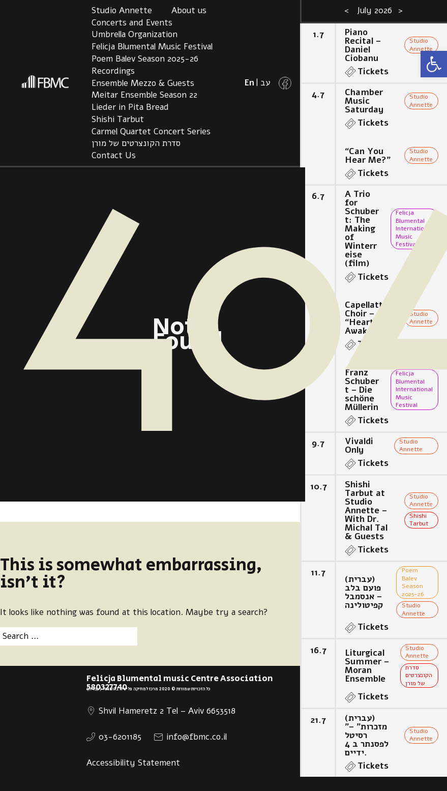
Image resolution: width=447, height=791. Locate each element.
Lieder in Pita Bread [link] (130, 107)
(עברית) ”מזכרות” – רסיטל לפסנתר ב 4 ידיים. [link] (367, 735)
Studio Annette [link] (122, 10)
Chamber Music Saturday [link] (364, 100)
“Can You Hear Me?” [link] (368, 155)
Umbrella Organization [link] (134, 34)
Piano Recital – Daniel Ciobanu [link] (363, 45)
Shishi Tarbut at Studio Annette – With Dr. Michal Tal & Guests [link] (366, 510)
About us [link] (188, 10)
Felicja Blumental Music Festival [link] (152, 46)
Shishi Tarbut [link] (118, 119)
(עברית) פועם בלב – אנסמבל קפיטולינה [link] (364, 592)
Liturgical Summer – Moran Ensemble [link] (367, 666)
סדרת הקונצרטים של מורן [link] (136, 143)
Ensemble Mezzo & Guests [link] (143, 83)
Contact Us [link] (114, 155)
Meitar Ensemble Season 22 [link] (144, 95)
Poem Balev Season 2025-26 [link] (145, 59)
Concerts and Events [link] (132, 22)
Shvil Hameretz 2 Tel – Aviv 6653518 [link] (167, 711)
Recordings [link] (113, 71)
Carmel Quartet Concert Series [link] (151, 131)
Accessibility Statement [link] (133, 763)
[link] (434, 64)
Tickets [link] (373, 71)
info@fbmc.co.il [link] (196, 737)
